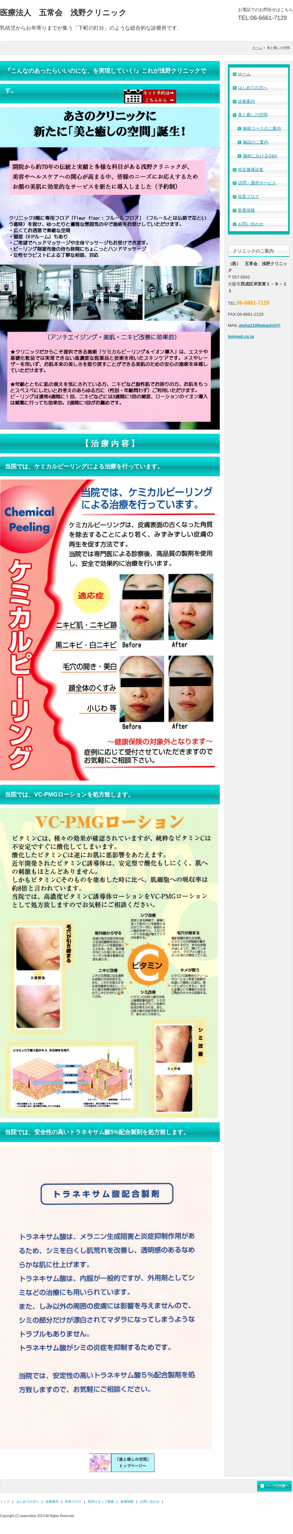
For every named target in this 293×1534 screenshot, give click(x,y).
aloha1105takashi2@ (260, 325)
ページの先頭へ (274, 1486)
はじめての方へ (253, 87)
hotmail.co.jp (241, 336)
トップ (5, 1501)
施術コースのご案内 (262, 128)
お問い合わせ (250, 223)
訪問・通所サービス (257, 182)
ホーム (257, 48)
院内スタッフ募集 (101, 1501)
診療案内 (246, 101)
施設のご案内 (255, 142)
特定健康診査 (250, 169)
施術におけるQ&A (260, 155)
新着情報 (246, 210)
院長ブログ (248, 196)
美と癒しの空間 (253, 114)
